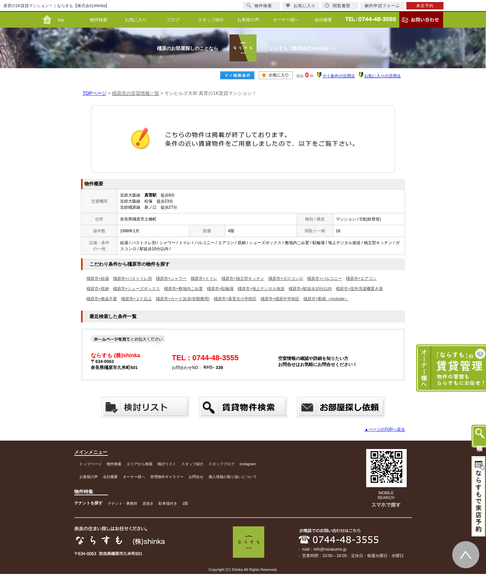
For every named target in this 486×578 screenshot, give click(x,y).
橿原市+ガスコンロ (285, 278)
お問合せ (196, 477)
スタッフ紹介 (211, 19)
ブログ (173, 19)
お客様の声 (248, 19)
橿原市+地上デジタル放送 (261, 288)
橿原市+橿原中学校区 (280, 298)
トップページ (90, 464)
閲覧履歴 (337, 5)
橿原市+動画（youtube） (326, 298)
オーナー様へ (286, 19)
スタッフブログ (222, 464)
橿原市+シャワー (171, 278)
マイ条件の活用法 (338, 76)
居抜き (148, 503)
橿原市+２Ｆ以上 (136, 298)
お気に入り (136, 19)
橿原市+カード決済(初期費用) (183, 298)
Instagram (248, 464)
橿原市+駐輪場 (220, 288)
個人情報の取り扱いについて (233, 477)
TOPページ (95, 93)
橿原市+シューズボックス (136, 288)
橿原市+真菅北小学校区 (235, 298)
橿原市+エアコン (361, 278)
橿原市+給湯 (97, 278)
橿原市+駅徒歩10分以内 (310, 288)
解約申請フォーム (382, 5)
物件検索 (98, 19)
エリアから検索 (140, 464)
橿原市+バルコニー (324, 278)
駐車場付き (168, 503)
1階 (185, 503)
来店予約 (425, 5)
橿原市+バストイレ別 (132, 278)
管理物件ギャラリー (167, 477)
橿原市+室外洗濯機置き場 (359, 288)
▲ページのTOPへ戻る (384, 429)
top (61, 19)
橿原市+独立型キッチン (242, 278)
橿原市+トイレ (204, 278)
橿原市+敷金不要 (101, 298)
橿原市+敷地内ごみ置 (183, 288)
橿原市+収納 (97, 288)
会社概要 (323, 19)
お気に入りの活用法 (382, 76)
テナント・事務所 (122, 503)
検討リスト (167, 464)
